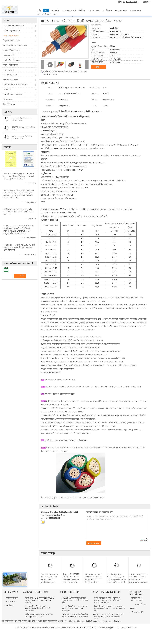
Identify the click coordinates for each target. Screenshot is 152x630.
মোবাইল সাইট (137, 612)
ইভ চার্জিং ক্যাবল (9, 104)
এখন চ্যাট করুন (44, 14)
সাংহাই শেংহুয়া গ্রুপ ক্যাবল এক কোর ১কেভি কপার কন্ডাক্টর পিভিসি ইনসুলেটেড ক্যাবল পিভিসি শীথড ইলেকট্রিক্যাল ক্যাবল (138, 579)
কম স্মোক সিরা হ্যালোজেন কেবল (15, 45)
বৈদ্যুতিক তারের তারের (11, 40)
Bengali (146, 2)
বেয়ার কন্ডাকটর (9, 55)
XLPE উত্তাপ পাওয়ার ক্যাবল (13, 26)
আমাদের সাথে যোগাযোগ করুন (128, 10)
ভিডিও (82, 10)
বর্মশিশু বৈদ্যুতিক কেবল (11, 31)
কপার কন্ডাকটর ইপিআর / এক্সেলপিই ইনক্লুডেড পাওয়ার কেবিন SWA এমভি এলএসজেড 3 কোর (107, 600)
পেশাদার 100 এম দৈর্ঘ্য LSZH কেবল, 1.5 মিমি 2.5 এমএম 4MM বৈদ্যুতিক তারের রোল (108, 616)
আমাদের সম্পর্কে (69, 10)
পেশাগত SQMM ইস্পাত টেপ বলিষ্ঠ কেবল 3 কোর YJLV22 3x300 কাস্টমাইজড (74, 608)
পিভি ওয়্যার (7, 90)
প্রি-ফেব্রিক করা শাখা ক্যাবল (13, 94)
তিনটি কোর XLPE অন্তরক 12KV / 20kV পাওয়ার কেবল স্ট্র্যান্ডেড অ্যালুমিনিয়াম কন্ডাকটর (39, 600)
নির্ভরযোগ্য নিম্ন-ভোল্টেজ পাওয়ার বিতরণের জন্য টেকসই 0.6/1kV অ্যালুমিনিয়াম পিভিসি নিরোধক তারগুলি (49, 579)
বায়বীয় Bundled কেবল (11, 60)
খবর (55, 14)
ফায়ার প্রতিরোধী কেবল (11, 50)
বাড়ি (39, 10)
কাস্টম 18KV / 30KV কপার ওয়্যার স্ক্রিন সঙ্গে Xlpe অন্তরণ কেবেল (39, 615)
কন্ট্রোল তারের (8, 70)
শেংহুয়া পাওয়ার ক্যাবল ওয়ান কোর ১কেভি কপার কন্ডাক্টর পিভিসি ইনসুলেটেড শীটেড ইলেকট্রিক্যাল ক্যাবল (93, 579)
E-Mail (133, 608)
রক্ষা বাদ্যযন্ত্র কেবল (10, 75)
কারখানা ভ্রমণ (93, 10)
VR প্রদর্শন (55, 10)
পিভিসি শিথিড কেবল (97, 498)
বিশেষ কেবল (7, 99)
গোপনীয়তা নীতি (7, 621)
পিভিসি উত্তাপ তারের (10, 36)
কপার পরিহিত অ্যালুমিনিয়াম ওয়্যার (15, 85)
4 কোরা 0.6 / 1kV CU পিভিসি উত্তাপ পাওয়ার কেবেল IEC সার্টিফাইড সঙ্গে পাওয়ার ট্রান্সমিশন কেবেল (71, 579)
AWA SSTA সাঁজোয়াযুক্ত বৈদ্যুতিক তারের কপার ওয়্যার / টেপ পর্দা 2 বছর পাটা (75, 600)
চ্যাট (99, 67)
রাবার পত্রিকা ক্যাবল (10, 65)
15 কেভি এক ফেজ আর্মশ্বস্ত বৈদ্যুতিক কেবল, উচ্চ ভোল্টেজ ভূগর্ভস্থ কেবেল (75, 615)
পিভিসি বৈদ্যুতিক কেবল (80, 498)
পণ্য (46, 10)
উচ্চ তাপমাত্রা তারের (10, 80)
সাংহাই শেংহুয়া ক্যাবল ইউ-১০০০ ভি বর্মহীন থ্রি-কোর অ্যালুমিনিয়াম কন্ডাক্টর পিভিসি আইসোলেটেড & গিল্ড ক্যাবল (116, 579)
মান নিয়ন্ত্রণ (107, 10)
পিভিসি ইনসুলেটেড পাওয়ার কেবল (58, 498)
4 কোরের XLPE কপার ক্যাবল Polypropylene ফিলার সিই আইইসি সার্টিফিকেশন (37, 608)
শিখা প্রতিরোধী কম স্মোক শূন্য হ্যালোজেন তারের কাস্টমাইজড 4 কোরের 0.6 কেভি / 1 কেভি (109, 608)
